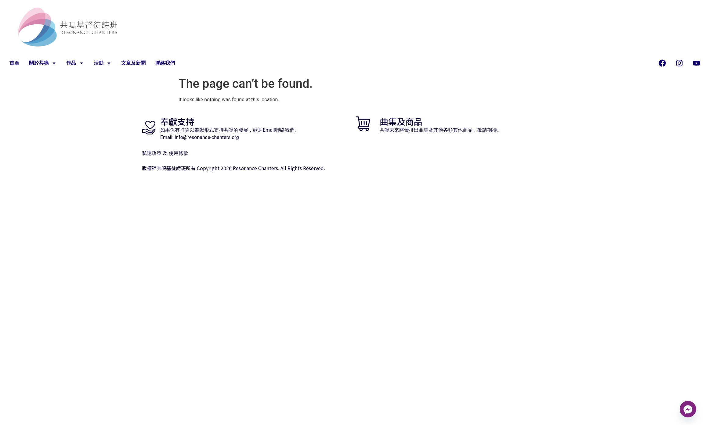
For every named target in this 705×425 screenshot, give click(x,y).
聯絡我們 (165, 63)
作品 (75, 63)
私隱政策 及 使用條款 (165, 153)
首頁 (14, 63)
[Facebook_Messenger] (688, 409)
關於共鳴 (42, 63)
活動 (102, 63)
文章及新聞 (133, 63)
